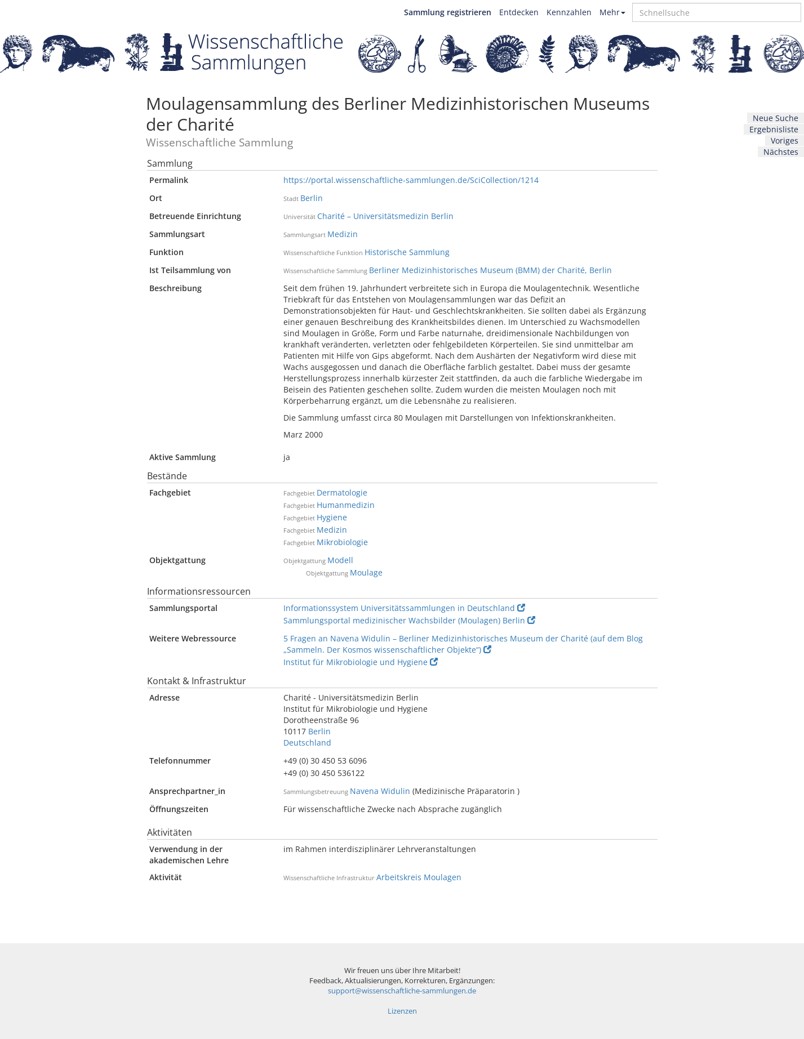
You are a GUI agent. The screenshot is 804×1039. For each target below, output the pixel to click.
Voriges (784, 140)
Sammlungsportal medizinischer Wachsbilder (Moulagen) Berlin (409, 620)
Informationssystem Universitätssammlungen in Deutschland (404, 608)
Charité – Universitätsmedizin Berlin (385, 216)
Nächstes (780, 151)
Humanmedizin (346, 505)
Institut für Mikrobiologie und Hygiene (360, 662)
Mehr (612, 12)
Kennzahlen (569, 12)
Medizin (342, 234)
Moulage (366, 572)
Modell (340, 560)
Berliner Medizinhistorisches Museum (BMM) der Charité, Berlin (490, 270)
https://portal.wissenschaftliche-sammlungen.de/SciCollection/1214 (411, 180)
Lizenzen (402, 1011)
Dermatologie (342, 492)
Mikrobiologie (342, 542)
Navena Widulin (380, 791)
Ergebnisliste (773, 129)
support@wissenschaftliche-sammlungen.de (402, 991)
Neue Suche (775, 118)
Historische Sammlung (407, 252)
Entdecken (519, 12)
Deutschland (307, 742)
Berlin (311, 198)
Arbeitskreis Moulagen (418, 877)
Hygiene (332, 517)
